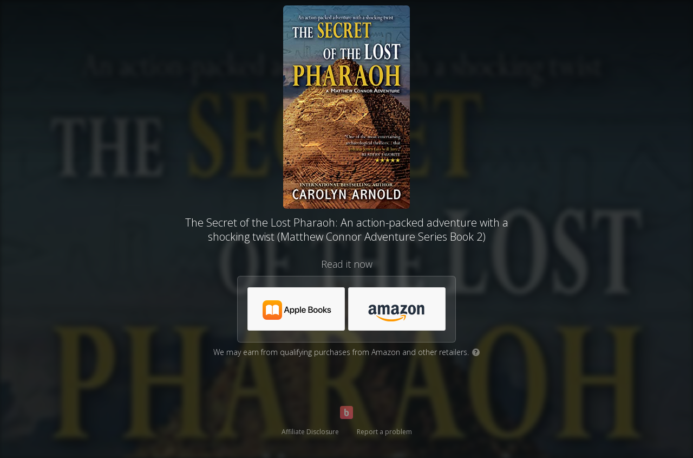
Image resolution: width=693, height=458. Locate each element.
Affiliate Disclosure (310, 431)
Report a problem (384, 431)
